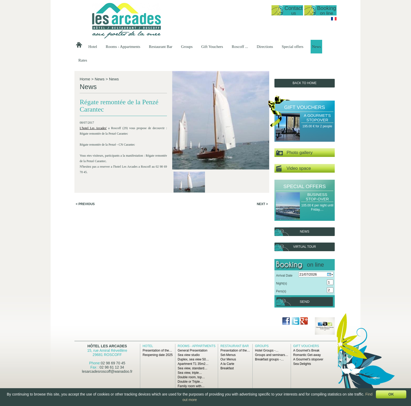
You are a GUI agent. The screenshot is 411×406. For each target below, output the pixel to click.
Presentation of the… (157, 350)
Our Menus (228, 359)
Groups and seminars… (271, 355)
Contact (293, 10)
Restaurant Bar (160, 47)
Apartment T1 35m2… (193, 364)
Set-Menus (228, 355)
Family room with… (191, 386)
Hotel (92, 47)
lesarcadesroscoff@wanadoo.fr (107, 371)
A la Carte (227, 364)
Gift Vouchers (212, 47)
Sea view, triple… (190, 373)
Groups (187, 47)
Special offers (293, 47)
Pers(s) (281, 291)
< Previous (85, 204)
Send (304, 302)
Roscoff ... (240, 47)
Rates (82, 60)
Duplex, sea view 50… (193, 359)
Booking (326, 10)
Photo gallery (294, 153)
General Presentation (192, 350)
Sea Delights (302, 364)
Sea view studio (189, 355)
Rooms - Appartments (123, 47)
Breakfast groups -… (269, 359)
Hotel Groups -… (267, 350)
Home (85, 79)
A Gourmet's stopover (317, 117)
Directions (265, 47)
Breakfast (227, 368)
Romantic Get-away (307, 355)
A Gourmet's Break (306, 350)
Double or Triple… (190, 381)
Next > (262, 204)
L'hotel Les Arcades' (93, 128)
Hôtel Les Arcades (107, 346)
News (316, 47)
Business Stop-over (317, 196)
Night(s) (281, 283)
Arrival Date (284, 275)
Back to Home (305, 83)
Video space (293, 168)
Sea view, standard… (192, 368)
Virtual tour (304, 247)
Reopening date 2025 (158, 355)
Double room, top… (191, 377)
